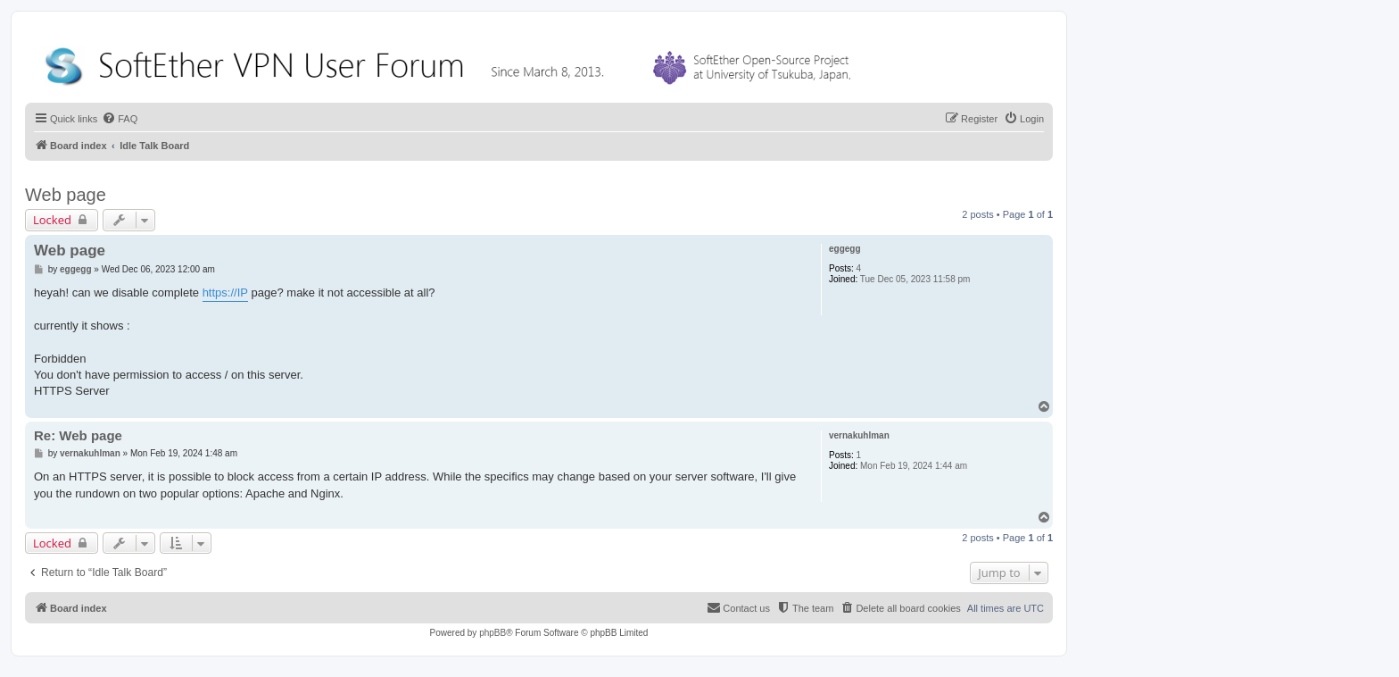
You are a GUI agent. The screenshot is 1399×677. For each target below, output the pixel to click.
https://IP (225, 292)
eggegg (845, 249)
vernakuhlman (859, 435)
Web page (65, 195)
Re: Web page (78, 435)
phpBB (492, 633)
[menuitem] (119, 119)
